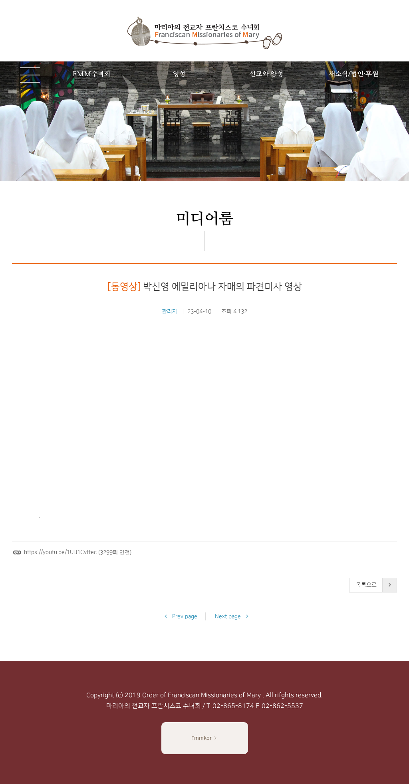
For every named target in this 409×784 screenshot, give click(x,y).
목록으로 (366, 585)
